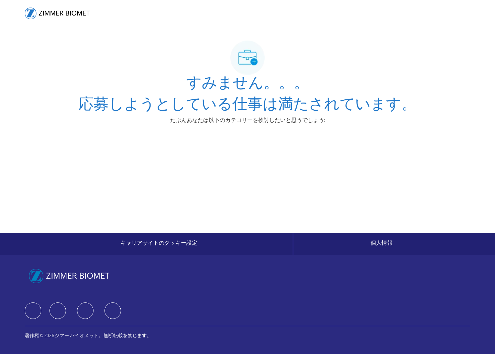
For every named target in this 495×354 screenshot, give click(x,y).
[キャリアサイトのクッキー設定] (158, 244)
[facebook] (33, 310)
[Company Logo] (57, 13)
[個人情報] (381, 244)
